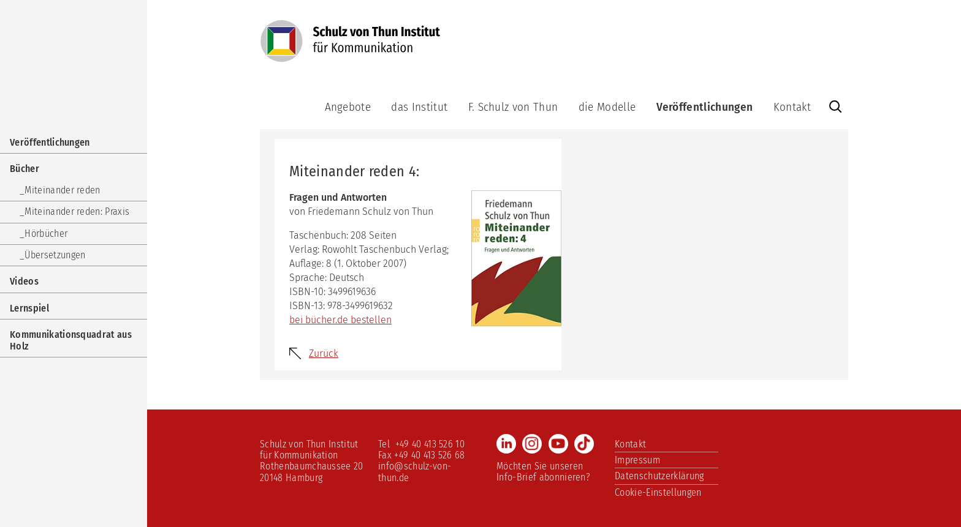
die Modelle (607, 107)
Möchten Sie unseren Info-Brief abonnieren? (543, 471)
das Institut (419, 107)
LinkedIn (506, 444)
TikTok (584, 444)
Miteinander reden (62, 190)
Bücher (24, 168)
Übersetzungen (55, 255)
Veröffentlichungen (704, 107)
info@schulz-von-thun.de (414, 471)
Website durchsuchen (835, 106)
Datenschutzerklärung (659, 476)
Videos (24, 281)
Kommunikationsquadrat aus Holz (71, 340)
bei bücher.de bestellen (340, 320)
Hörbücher (46, 233)
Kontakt (792, 107)
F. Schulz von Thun (513, 107)
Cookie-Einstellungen (658, 492)
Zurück (323, 353)
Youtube (558, 444)
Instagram (532, 444)
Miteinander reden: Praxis (77, 211)
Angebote (348, 107)
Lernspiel (29, 308)
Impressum (637, 460)
